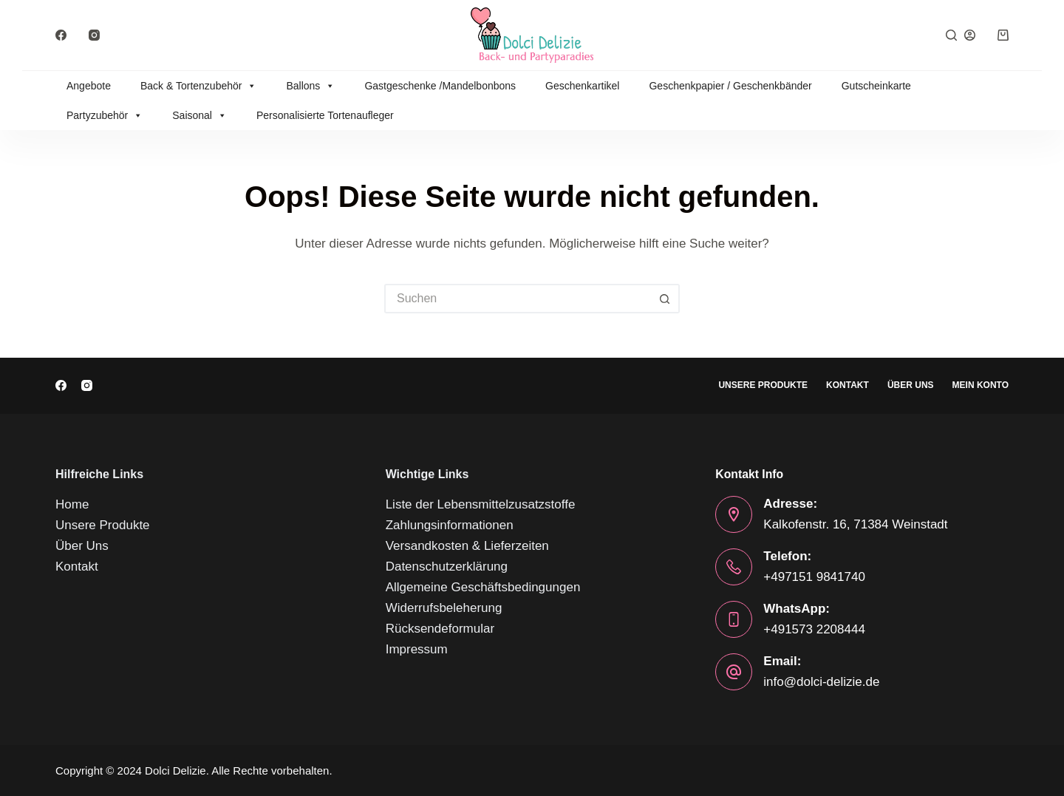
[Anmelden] (969, 35)
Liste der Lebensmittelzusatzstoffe (481, 504)
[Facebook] (60, 35)
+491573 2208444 (814, 629)
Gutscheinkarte (876, 86)
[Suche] (951, 35)
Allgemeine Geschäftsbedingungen (483, 587)
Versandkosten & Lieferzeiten (467, 546)
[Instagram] (94, 35)
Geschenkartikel (582, 86)
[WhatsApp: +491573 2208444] (733, 619)
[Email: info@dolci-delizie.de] (733, 671)
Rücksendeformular (440, 629)
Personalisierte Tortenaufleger (325, 115)
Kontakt (847, 385)
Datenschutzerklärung (447, 566)
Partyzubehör (104, 115)
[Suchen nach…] (517, 298)
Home (72, 504)
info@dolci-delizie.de (821, 682)
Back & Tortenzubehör (198, 86)
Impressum (417, 649)
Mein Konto (980, 385)
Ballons (310, 86)
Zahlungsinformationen (450, 525)
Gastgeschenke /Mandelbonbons (440, 86)
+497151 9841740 (814, 577)
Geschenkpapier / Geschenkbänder (730, 86)
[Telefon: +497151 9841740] (733, 566)
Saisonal (199, 115)
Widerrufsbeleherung (444, 608)
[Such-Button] (665, 298)
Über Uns (910, 385)
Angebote (88, 86)
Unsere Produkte (763, 385)
